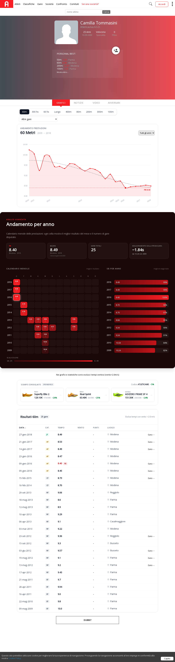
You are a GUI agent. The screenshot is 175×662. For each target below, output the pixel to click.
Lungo (57, 111)
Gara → (151, 434)
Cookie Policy (14, 658)
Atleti (17, 4)
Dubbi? (87, 620)
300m (100, 111)
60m (24, 111)
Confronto (61, 4)
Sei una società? (90, 4)
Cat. (47, 427)
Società (49, 4)
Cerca (106, 11)
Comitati (74, 4)
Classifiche (28, 4)
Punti (96, 427)
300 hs (35, 111)
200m (89, 111)
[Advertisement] (77, 88)
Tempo (61, 427)
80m (78, 111)
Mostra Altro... (63, 72)
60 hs (46, 111)
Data (22, 427)
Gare (40, 4)
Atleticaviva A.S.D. (90, 27)
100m (111, 111)
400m (68, 111)
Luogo (111, 427)
